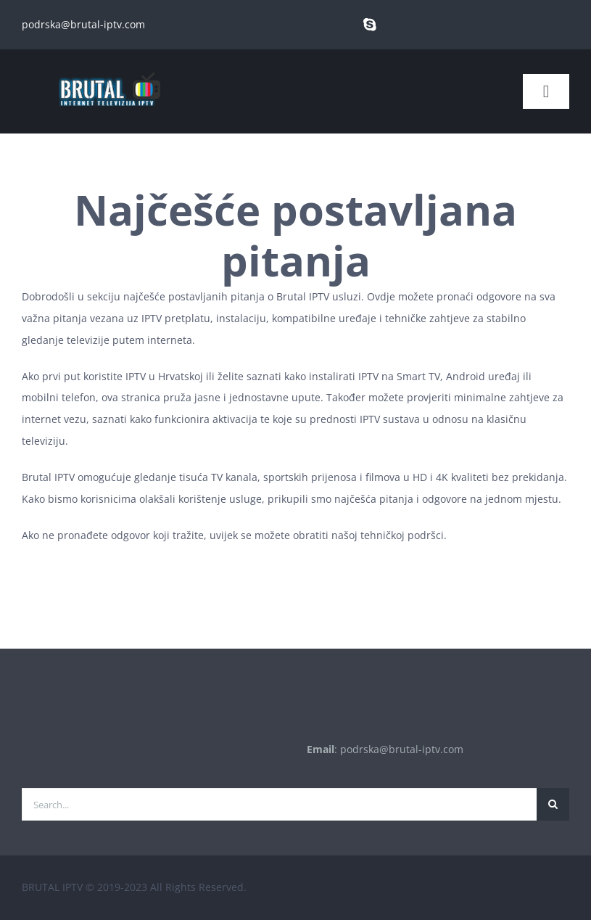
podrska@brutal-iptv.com (83, 24)
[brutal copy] (109, 66)
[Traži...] (553, 804)
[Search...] (279, 804)
